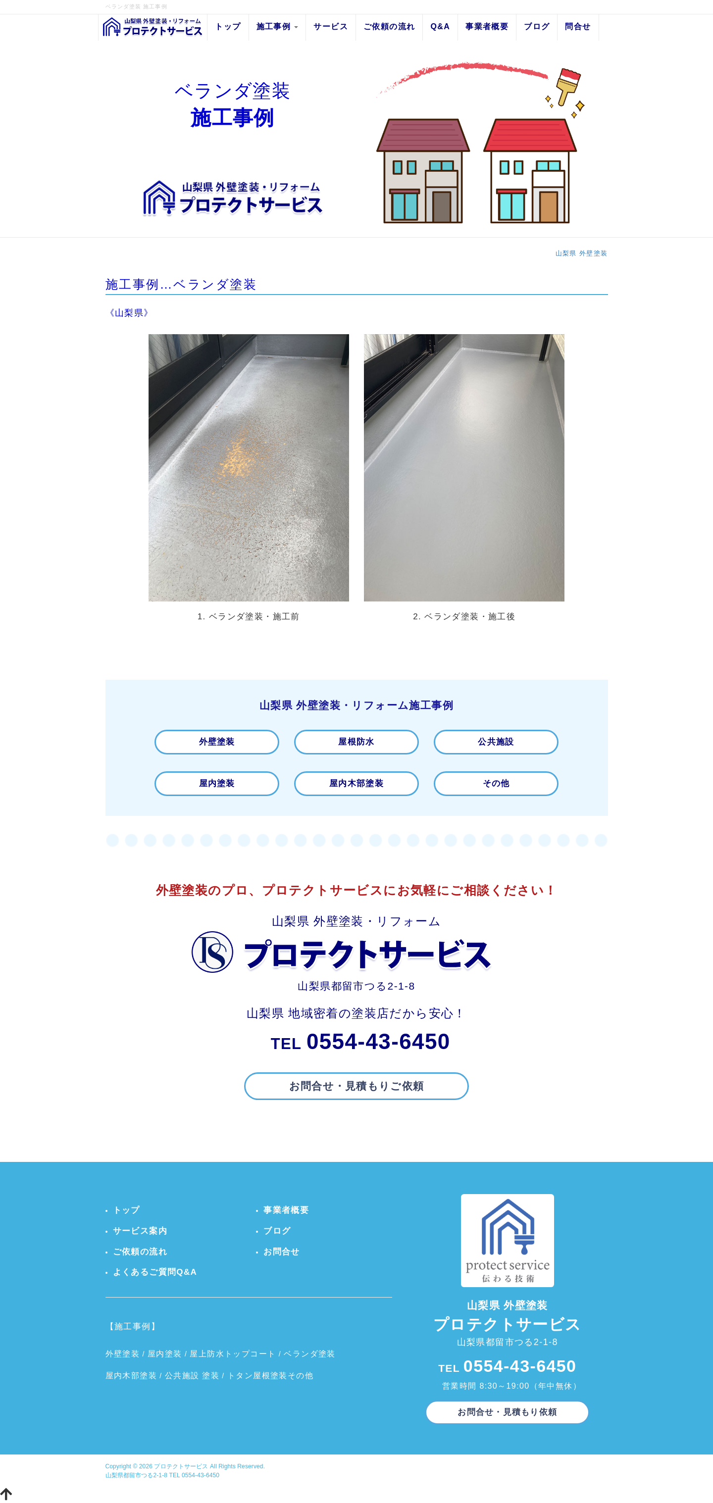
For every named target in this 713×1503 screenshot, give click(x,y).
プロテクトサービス (181, 1466)
